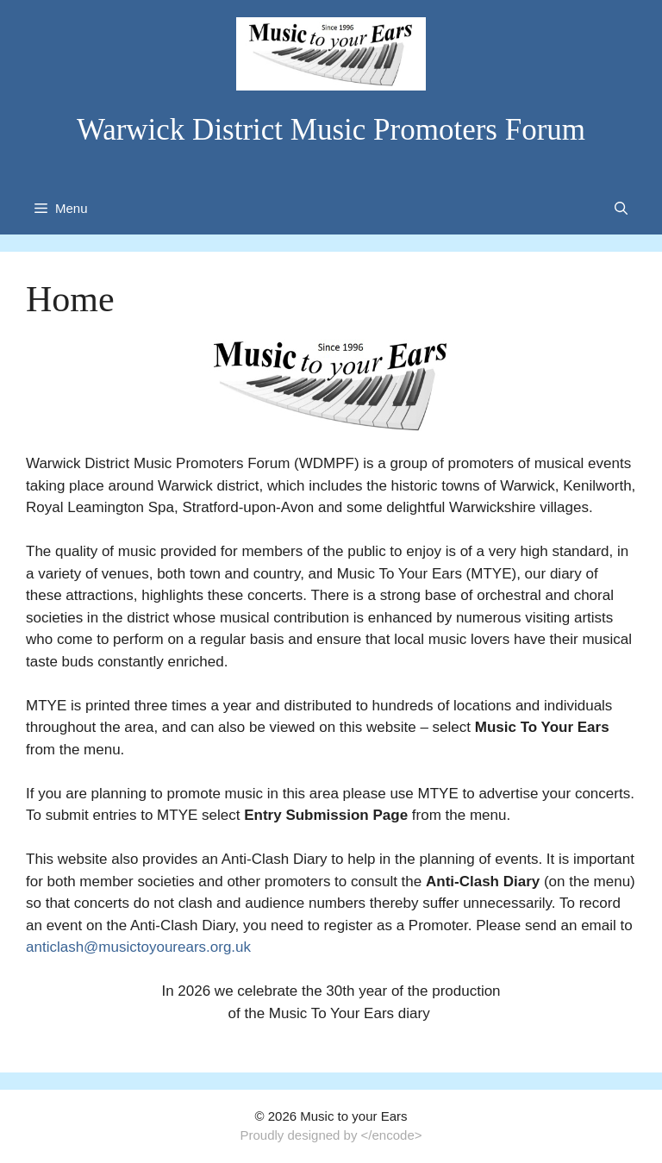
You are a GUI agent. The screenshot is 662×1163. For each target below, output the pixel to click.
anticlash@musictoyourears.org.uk (138, 947)
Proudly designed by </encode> (331, 1135)
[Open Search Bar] (621, 208)
